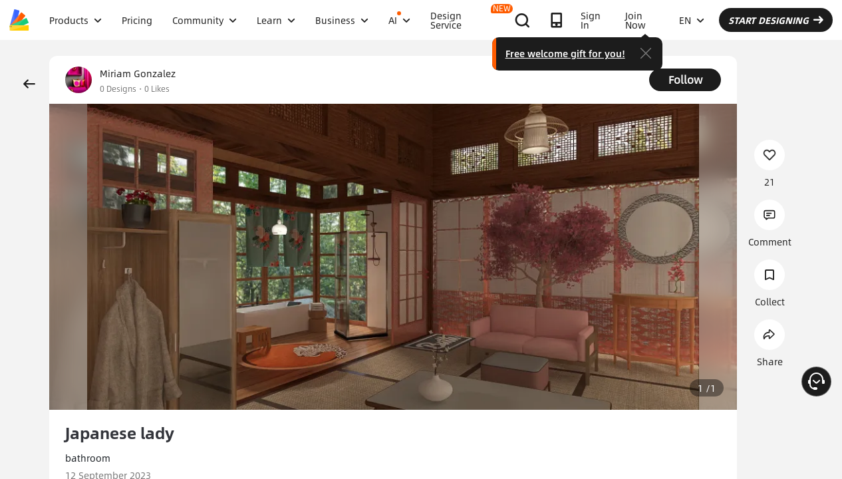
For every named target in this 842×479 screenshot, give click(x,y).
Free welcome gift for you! (565, 53)
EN (691, 20)
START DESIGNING (775, 20)
